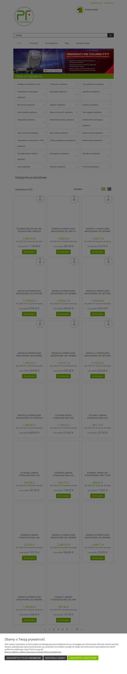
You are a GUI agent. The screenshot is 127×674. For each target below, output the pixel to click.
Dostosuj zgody (55, 658)
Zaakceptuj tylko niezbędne (24, 658)
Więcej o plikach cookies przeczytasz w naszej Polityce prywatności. (33, 652)
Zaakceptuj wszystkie (82, 658)
